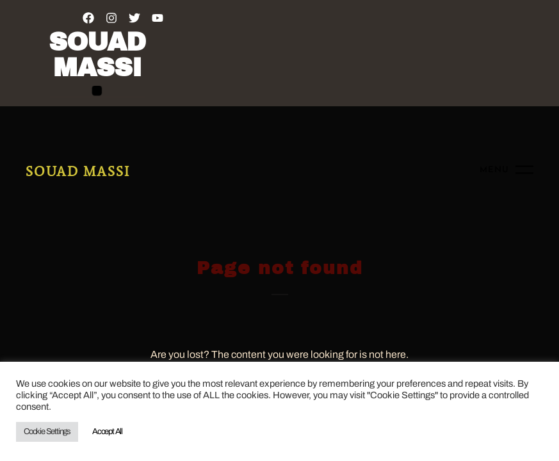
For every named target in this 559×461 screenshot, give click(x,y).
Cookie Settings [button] (47, 431)
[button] (97, 90)
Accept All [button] (107, 431)
